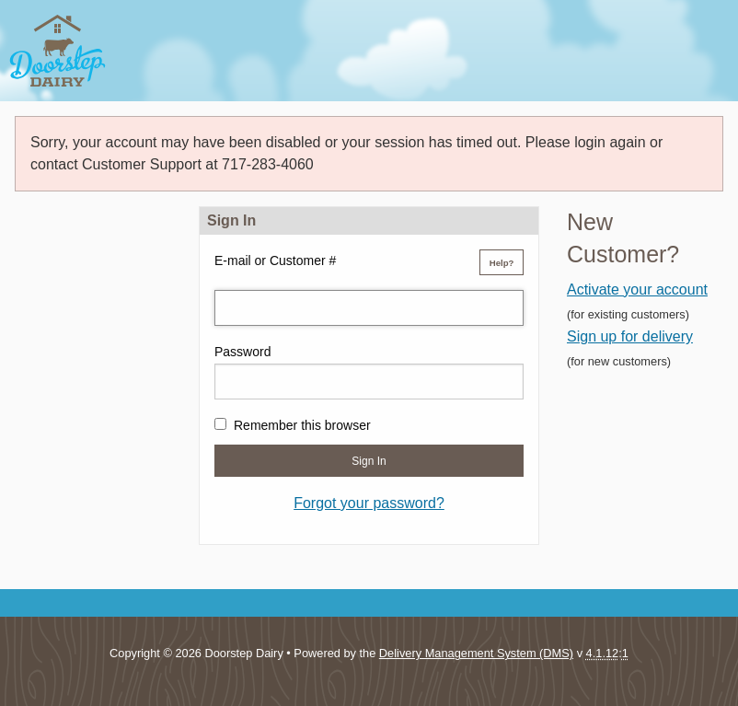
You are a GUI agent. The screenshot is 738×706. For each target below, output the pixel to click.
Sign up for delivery (630, 336)
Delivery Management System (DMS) (476, 653)
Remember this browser (302, 425)
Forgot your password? (369, 503)
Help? (502, 263)
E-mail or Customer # (275, 260)
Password (242, 351)
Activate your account (637, 289)
